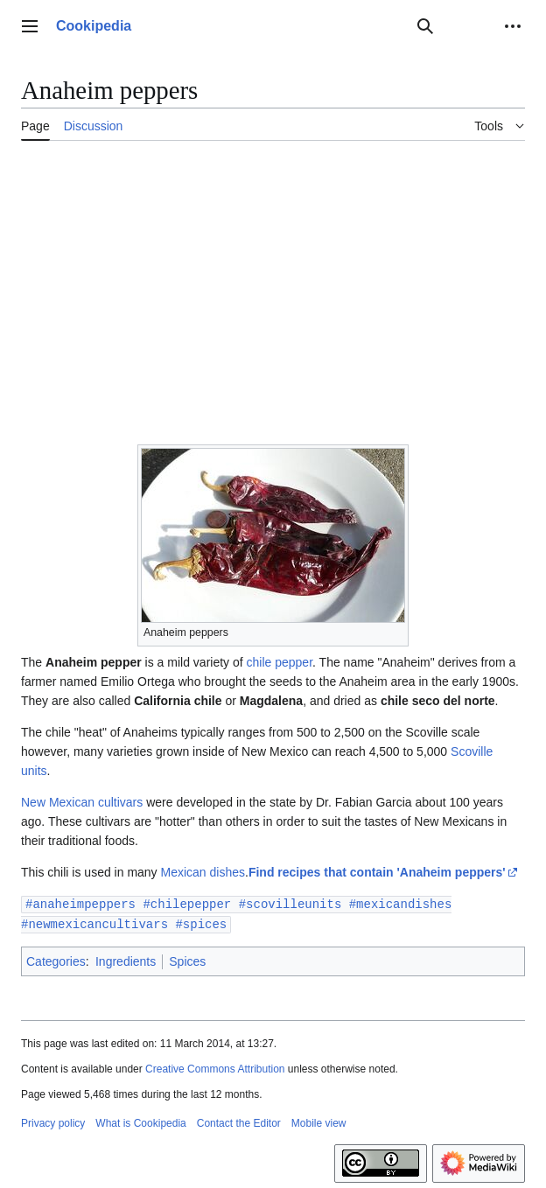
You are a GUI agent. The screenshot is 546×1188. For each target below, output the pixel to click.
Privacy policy (53, 1121)
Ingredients (125, 960)
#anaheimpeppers (80, 903)
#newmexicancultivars (94, 922)
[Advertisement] (273, 284)
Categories (56, 960)
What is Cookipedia (140, 1121)
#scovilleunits (290, 903)
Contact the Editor (239, 1121)
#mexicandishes (400, 903)
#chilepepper (187, 903)
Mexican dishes (203, 872)
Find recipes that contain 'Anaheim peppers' (377, 872)
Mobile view (318, 1121)
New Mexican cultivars (82, 802)
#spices (201, 922)
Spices (187, 960)
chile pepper (280, 662)
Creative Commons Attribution (214, 1067)
